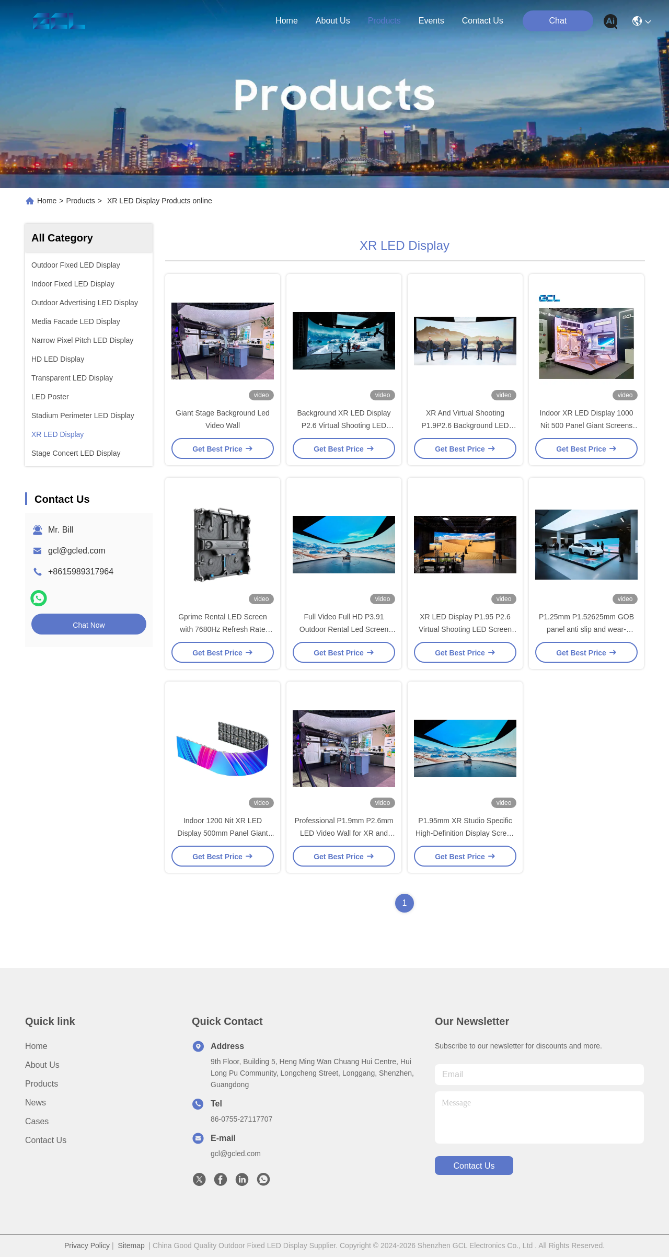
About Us (42, 1064)
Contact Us (45, 1140)
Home (286, 20)
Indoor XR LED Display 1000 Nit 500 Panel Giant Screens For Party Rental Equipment (586, 425)
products (384, 20)
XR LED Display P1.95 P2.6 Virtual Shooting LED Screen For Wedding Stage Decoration (465, 629)
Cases (37, 1121)
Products (80, 201)
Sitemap (131, 1245)
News (35, 1102)
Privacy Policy (87, 1245)
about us (333, 20)
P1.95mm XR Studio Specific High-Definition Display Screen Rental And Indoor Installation (465, 833)
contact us (482, 20)
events (431, 20)
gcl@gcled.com (77, 550)
